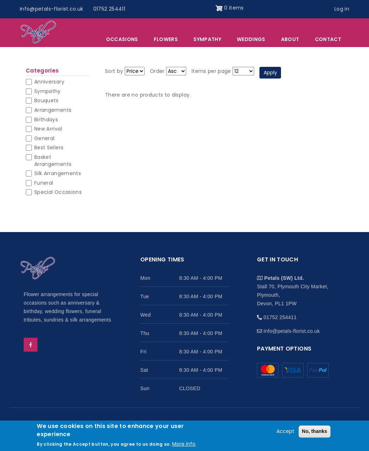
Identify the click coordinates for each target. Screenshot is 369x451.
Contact (328, 39)
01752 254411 (109, 8)
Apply (270, 72)
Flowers (166, 39)
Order (157, 71)
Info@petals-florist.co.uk (51, 8)
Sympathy (207, 39)
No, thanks (314, 434)
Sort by (114, 71)
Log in (341, 8)
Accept (285, 434)
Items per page (211, 71)
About (290, 39)
